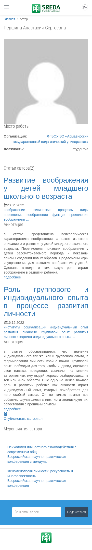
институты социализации (27, 327)
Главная (9, 19)
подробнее (12, 277)
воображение (18, 210)
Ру (85, 7)
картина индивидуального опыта (45, 337)
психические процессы (56, 210)
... (27, 219)
